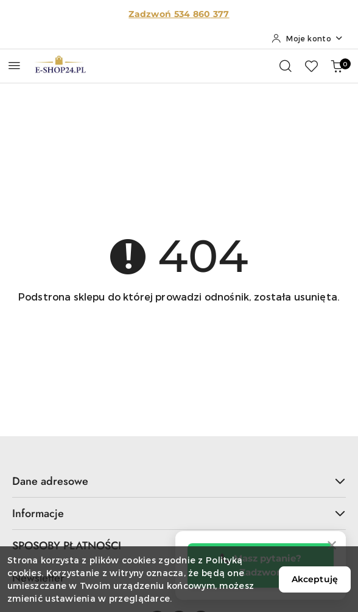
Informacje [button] (179, 513)
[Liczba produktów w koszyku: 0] (336, 65)
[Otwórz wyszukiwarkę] (285, 65)
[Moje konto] (307, 38)
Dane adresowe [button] (179, 481)
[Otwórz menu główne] (14, 65)
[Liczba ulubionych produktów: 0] (311, 65)
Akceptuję (315, 579)
